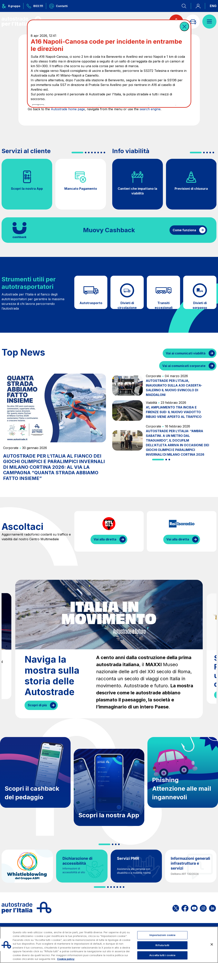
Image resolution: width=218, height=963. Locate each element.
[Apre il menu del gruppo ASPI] (12, 6)
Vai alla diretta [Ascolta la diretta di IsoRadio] (177, 539)
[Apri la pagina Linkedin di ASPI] (212, 907)
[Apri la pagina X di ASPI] (175, 907)
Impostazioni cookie (162, 935)
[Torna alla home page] (23, 21)
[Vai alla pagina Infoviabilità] (193, 21)
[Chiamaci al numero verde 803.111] (34, 6)
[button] (184, 26)
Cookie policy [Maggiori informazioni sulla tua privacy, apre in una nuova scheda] (65, 958)
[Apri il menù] (209, 21)
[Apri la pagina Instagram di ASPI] (203, 907)
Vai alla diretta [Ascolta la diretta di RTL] (105, 539)
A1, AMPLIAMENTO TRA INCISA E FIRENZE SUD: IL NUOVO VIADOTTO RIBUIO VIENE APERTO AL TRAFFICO (174, 412)
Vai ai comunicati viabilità (185, 353)
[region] (109, 945)
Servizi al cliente (26, 151)
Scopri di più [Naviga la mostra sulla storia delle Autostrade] (37, 705)
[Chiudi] (211, 944)
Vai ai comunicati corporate (183, 366)
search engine (150, 109)
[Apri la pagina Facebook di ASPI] (184, 907)
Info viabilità (130, 151)
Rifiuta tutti (162, 945)
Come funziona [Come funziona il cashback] (184, 230)
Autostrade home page (68, 109)
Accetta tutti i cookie (162, 955)
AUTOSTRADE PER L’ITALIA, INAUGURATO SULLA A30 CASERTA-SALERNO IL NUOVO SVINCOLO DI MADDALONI (174, 388)
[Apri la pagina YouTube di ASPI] (194, 907)
